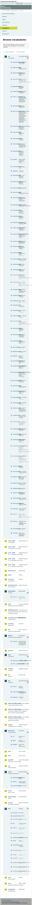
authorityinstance (15, 138)
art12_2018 (11, 547)
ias (9, 674)
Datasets (4, 16)
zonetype (15, 533)
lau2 (9, 755)
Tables (4, 19)
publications (12, 796)
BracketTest (15, 816)
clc (13, 736)
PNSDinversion (15, 351)
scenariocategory (15, 466)
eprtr (9, 604)
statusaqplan (15, 498)
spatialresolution (15, 476)
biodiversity (12, 570)
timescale (15, 508)
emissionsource (15, 192)
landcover (11, 730)
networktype (15, 310)
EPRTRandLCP (13, 610)
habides (10, 669)
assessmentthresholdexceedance (15, 126)
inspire (10, 724)
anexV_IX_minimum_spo (15, 96)
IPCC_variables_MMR (15, 663)
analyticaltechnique (15, 91)
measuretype (15, 259)
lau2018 (10, 760)
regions (15, 781)
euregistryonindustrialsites (13, 617)
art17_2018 (11, 564)
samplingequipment (15, 429)
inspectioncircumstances (15, 691)
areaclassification (15, 106)
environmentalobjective (15, 197)
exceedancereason (15, 216)
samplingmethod (15, 434)
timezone (15, 521)
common (11, 579)
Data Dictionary (14, 10)
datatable (15, 171)
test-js (14, 840)
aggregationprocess (15, 86)
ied (9, 680)
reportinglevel (15, 397)
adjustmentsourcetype (15, 62)
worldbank (11, 889)
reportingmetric (15, 402)
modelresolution (15, 295)
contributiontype (15, 166)
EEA (9, 1)
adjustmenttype (15, 67)
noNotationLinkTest (15, 837)
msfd (9, 772)
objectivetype (15, 315)
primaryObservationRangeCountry (15, 372)
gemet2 (10, 650)
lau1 (9, 751)
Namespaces (5, 33)
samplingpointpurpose (15, 439)
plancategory (15, 347)
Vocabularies (5, 28)
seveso (10, 802)
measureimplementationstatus (15, 234)
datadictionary (12, 585)
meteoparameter (15, 264)
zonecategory (15, 528)
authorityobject (15, 144)
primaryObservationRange (15, 366)
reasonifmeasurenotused (15, 391)
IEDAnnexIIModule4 (13, 717)
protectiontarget (15, 385)
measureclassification (15, 227)
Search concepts (21, 51)
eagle (14, 740)
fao (9, 629)
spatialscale (15, 483)
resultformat (15, 415)
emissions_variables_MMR (15, 660)
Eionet (8, 10)
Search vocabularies (10, 51)
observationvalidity (15, 328)
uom (9, 877)
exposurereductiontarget (15, 222)
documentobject (15, 188)
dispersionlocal (15, 175)
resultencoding (15, 408)
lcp (9, 766)
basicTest (15, 812)
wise (9, 883)
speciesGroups (15, 785)
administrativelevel (15, 73)
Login (19, 3)
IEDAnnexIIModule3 (13, 709)
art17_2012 (11, 558)
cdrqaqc (15, 159)
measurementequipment (15, 241)
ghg (9, 654)
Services (4, 31)
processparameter (15, 380)
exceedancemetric (15, 210)
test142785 (15, 845)
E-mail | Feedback (6, 900)
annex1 (15, 686)
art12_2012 (11, 541)
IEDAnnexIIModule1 (13, 703)
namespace (15, 305)
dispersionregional (15, 181)
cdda (9, 575)
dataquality (11, 591)
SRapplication (15, 488)
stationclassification (15, 492)
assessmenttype (15, 132)
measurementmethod (15, 246)
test (9, 808)
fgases (10, 635)
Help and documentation (8, 13)
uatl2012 (15, 744)
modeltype (15, 300)
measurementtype (15, 252)
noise (10, 790)
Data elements (6, 22)
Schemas (4, 25)
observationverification (15, 334)
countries (15, 641)
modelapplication (15, 269)
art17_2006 (11, 552)
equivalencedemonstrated (15, 204)
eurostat (10, 623)
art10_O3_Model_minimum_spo (15, 111)
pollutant (15, 356)
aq (9, 56)
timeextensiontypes (15, 503)
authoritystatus (15, 151)
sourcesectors (15, 471)
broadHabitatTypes (15, 777)
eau (14, 823)
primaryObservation (15, 361)
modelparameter (15, 289)
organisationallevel (15, 341)
